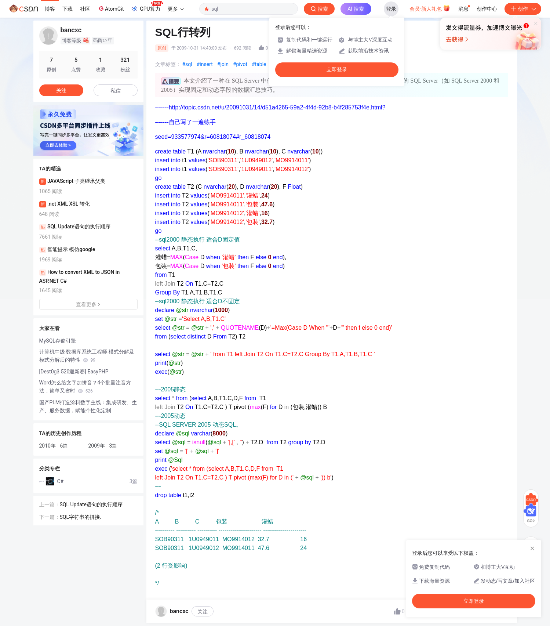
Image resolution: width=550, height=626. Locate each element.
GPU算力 (147, 6)
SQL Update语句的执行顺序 (91, 504)
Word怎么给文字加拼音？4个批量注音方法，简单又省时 (85, 387)
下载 (67, 9)
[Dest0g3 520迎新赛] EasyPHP (74, 371)
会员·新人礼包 (429, 8)
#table (259, 64)
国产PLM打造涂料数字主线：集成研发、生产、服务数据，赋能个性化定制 (88, 406)
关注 (202, 612)
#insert (205, 64)
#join (223, 64)
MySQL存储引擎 (57, 341)
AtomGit (111, 8)
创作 (523, 9)
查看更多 (88, 304)
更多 (176, 9)
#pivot (240, 64)
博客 (50, 9)
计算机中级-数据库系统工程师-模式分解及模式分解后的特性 (87, 356)
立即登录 (337, 69)
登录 (391, 9)
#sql (187, 64)
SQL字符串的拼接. (80, 517)
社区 (85, 9)
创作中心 (487, 9)
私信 (115, 91)
